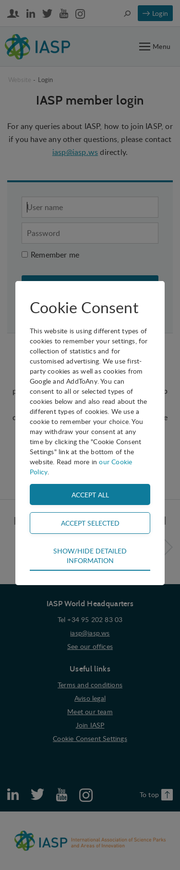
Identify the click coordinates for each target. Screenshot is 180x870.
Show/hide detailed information (90, 555)
